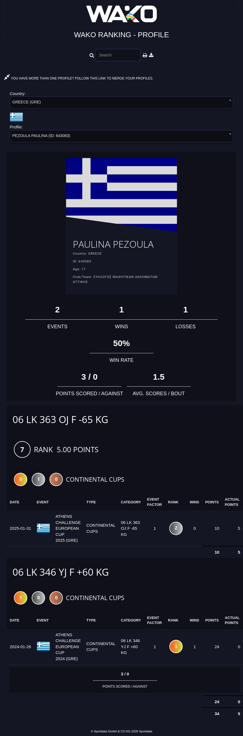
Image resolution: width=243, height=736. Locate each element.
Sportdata (145, 731)
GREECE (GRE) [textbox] (26, 102)
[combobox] (121, 103)
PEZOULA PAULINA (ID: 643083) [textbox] (41, 135)
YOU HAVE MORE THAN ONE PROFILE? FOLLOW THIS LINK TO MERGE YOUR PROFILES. (78, 78)
